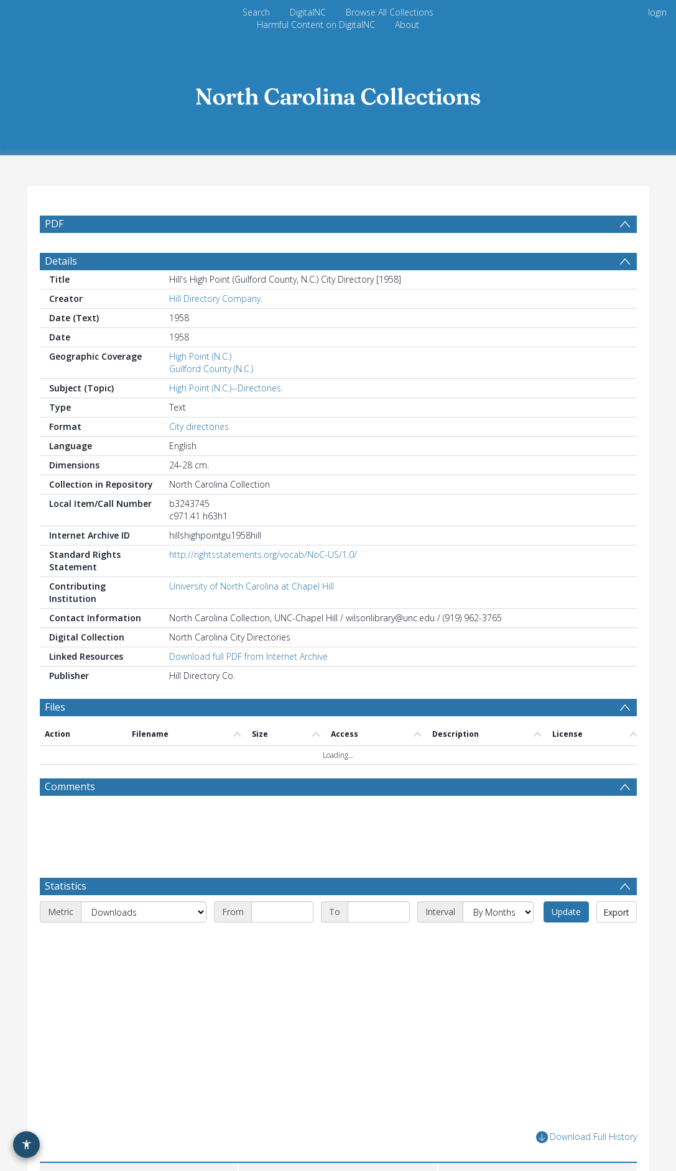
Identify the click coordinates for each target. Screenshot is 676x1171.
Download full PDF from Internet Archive (248, 686)
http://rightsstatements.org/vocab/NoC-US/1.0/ (263, 584)
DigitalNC (308, 12)
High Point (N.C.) (200, 386)
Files (55, 737)
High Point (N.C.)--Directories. (226, 418)
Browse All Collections (389, 12)
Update (566, 941)
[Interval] (498, 941)
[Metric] (143, 941)
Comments (70, 816)
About (407, 24)
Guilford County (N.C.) (211, 398)
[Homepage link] (338, 92)
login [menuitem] (657, 12)
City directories (199, 456)
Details (61, 291)
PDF (54, 223)
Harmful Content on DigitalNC (316, 24)
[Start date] (282, 941)
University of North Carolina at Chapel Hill (251, 616)
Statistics (65, 916)
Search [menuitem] (256, 12)
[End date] (379, 941)
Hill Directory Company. (215, 328)
